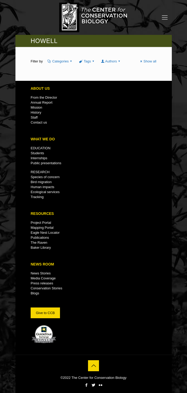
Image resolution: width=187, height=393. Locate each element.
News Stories (41, 273)
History (36, 112)
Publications (40, 238)
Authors (111, 61)
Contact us (39, 122)
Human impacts (42, 187)
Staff (34, 117)
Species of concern (45, 177)
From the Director (44, 97)
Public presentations (46, 163)
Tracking (37, 197)
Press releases (42, 283)
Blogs (35, 293)
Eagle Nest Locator (45, 233)
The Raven (39, 243)
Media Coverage (43, 278)
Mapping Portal (42, 228)
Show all (147, 61)
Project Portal (41, 223)
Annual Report (41, 102)
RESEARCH (40, 172)
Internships (39, 158)
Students (37, 153)
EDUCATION (41, 148)
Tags (87, 61)
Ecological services (45, 192)
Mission (36, 107)
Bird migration (41, 182)
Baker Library (41, 247)
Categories (60, 61)
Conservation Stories (46, 288)
